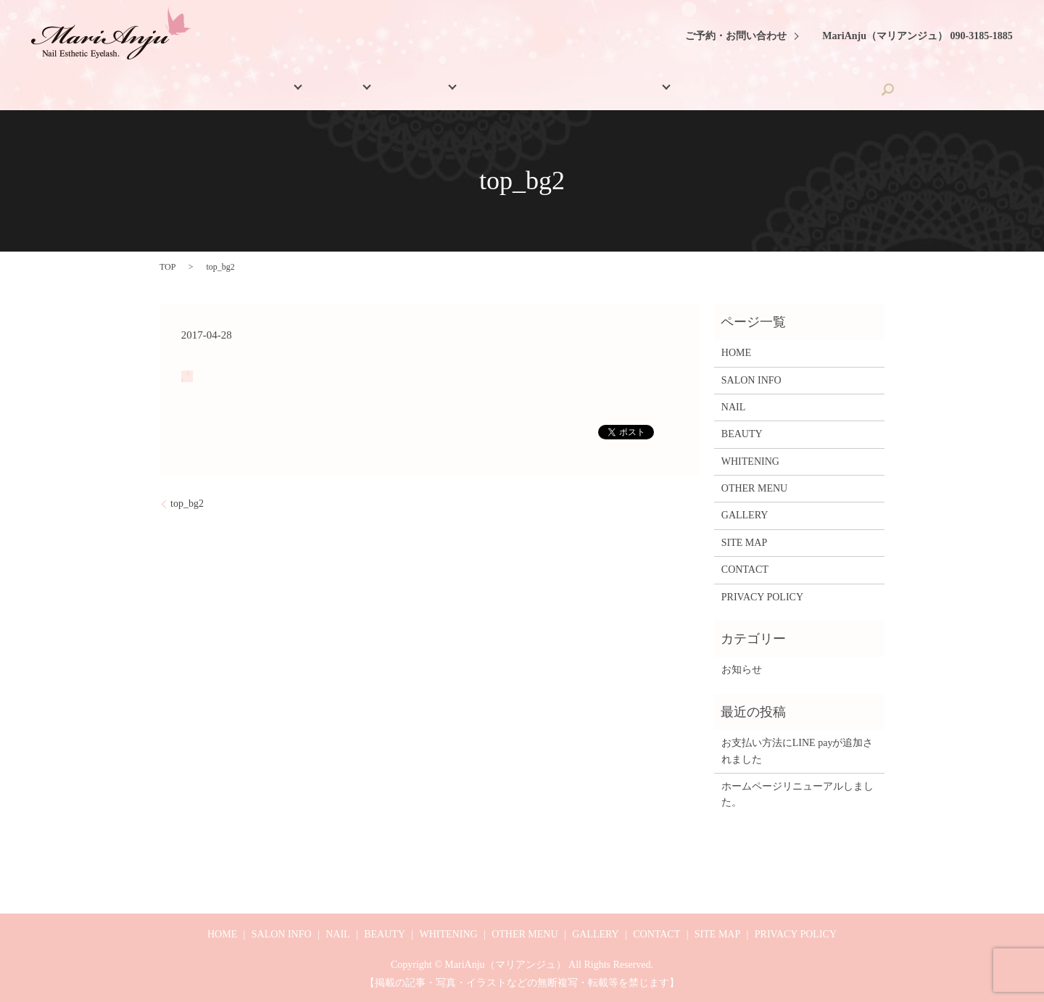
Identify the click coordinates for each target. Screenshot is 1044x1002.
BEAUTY (431, 89)
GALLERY (703, 89)
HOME (212, 89)
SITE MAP (744, 542)
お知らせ (741, 669)
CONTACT (777, 89)
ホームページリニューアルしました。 (797, 794)
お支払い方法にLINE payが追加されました (797, 750)
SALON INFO (283, 89)
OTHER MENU (608, 89)
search (837, 89)
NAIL (363, 89)
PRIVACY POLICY (762, 597)
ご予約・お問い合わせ (736, 35)
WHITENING (517, 89)
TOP (167, 267)
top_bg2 (187, 503)
